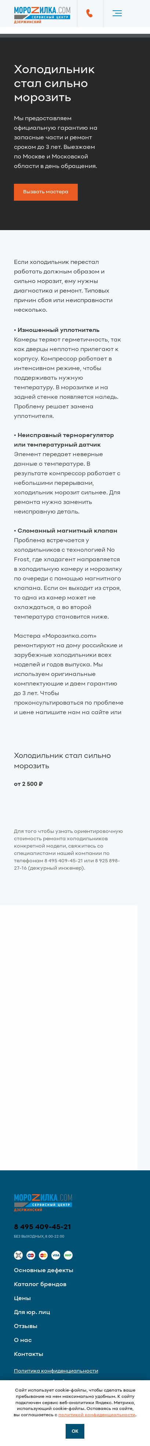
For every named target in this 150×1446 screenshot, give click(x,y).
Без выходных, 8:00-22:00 (39, 1236)
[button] (46, 192)
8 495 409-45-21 (42, 1227)
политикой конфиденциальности (96, 1415)
